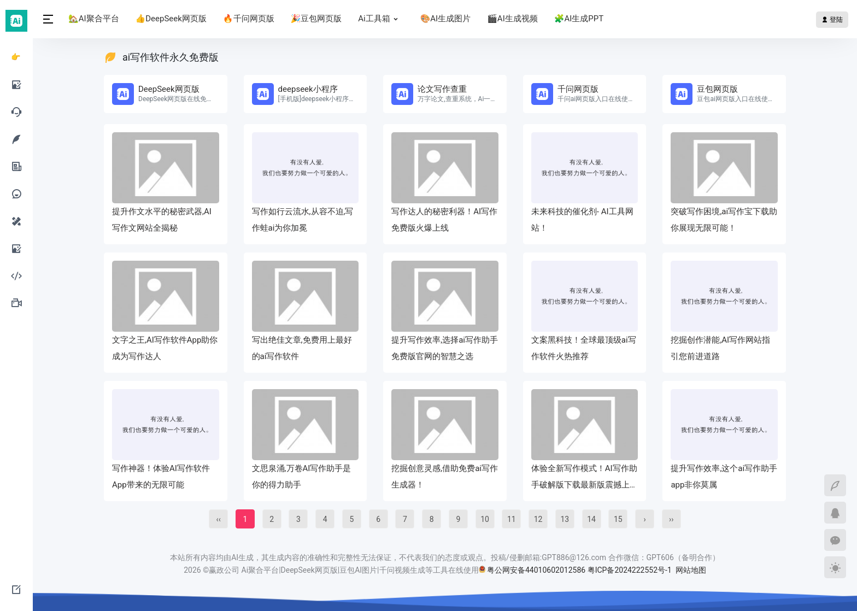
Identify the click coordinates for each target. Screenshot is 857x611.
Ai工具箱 (380, 19)
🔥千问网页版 (248, 19)
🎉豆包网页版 (316, 19)
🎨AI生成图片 (445, 19)
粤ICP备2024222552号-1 (631, 570)
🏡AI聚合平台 (93, 19)
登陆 (832, 20)
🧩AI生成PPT (578, 19)
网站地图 (691, 570)
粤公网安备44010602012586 (536, 570)
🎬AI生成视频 (512, 19)
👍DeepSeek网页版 (171, 19)
